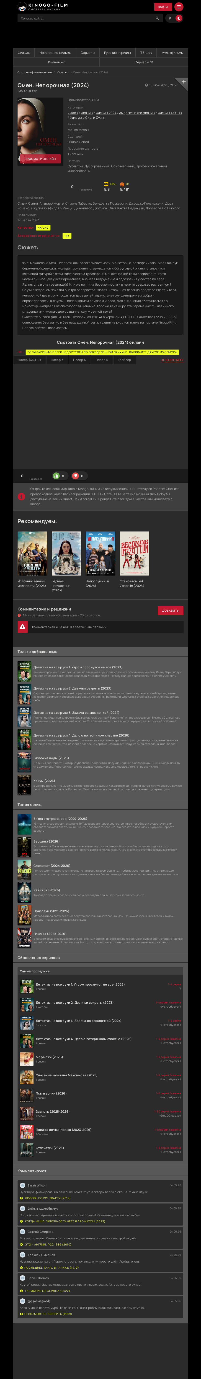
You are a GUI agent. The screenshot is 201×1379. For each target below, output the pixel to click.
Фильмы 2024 (106, 113)
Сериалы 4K (159, 62)
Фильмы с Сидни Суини (88, 118)
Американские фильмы (137, 113)
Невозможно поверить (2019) (46, 1314)
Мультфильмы (43, 62)
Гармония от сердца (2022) (45, 1291)
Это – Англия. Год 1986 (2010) (46, 1244)
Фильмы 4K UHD (170, 113)
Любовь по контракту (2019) (45, 1198)
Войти (162, 7)
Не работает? (172, 360)
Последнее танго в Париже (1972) (49, 1268)
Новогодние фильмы (65, 52)
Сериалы (103, 52)
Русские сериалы (139, 52)
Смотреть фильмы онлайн (35, 72)
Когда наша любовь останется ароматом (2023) (63, 1221)
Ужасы (62, 72)
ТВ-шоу (174, 52)
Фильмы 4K (102, 62)
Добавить (170, 611)
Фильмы (27, 52)
